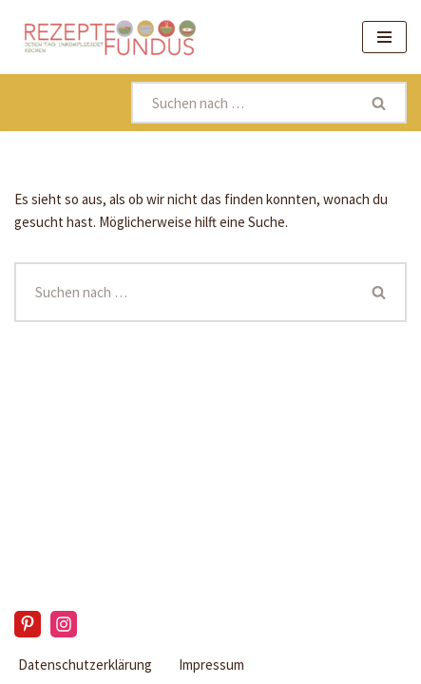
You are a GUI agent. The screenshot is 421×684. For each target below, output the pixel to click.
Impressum (211, 665)
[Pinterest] (27, 624)
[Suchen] (242, 103)
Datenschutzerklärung (85, 665)
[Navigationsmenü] (384, 37)
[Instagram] (63, 624)
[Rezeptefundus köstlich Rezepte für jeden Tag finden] (109, 37)
